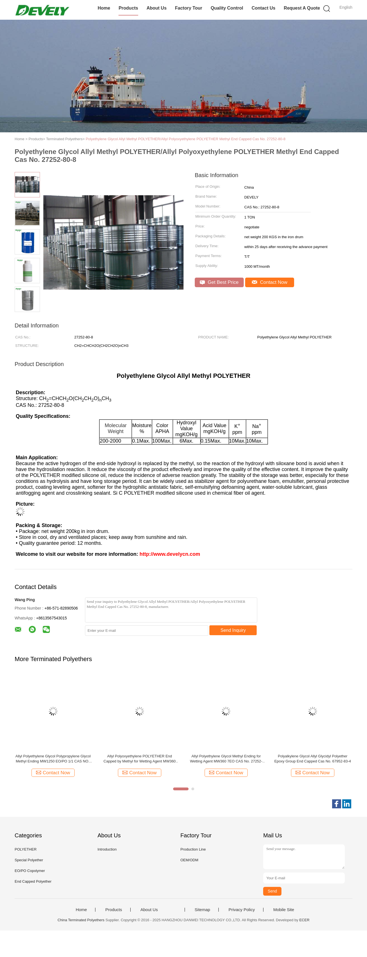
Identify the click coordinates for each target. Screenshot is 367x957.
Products (128, 8)
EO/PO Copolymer (30, 871)
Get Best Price (219, 282)
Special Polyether (29, 860)
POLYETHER (26, 849)
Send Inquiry (233, 630)
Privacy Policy (242, 910)
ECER (304, 920)
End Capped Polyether (33, 881)
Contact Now (269, 282)
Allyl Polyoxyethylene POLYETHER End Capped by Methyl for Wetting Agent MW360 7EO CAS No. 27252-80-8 (140, 759)
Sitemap (202, 910)
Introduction (107, 849)
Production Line (193, 849)
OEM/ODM (189, 860)
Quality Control (227, 8)
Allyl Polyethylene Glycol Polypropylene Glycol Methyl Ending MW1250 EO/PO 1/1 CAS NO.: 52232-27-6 (53, 759)
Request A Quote (302, 8)
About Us (157, 8)
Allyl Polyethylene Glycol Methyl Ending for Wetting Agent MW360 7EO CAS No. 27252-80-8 (226, 759)
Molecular (116, 425)
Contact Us (263, 8)
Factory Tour (188, 8)
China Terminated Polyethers (80, 920)
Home (104, 8)
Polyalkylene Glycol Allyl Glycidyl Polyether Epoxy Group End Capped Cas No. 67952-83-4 (312, 758)
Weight (116, 431)
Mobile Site (283, 910)
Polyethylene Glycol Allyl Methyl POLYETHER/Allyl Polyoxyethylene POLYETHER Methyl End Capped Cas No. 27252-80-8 (185, 139)
